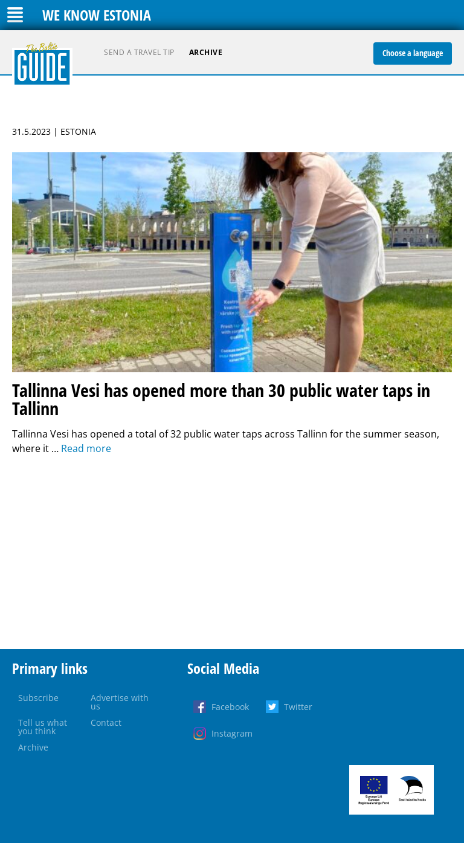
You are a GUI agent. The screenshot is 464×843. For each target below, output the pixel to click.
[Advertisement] (232, 552)
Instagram (232, 733)
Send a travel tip (139, 52)
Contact (106, 722)
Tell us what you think (42, 727)
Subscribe (38, 697)
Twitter (298, 706)
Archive (206, 52)
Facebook (230, 706)
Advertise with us (120, 702)
